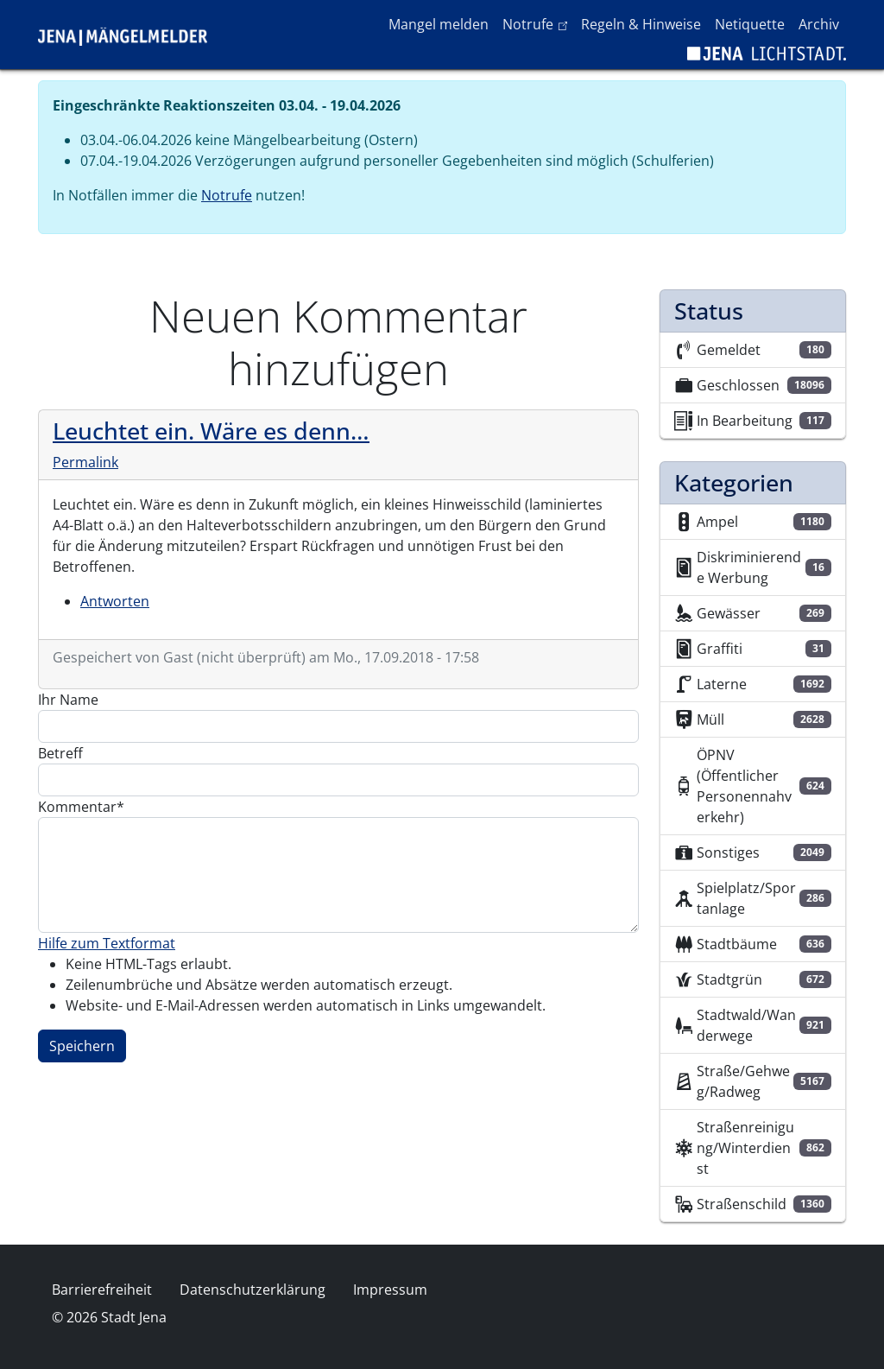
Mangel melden (438, 24)
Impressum (390, 1289)
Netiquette (750, 24)
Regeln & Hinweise (641, 24)
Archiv (819, 24)
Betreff (60, 753)
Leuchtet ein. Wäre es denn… (211, 431)
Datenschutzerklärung (252, 1289)
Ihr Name (68, 699)
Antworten (114, 601)
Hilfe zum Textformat (106, 943)
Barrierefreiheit (102, 1289)
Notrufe (538, 23)
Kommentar (77, 806)
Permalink (85, 462)
